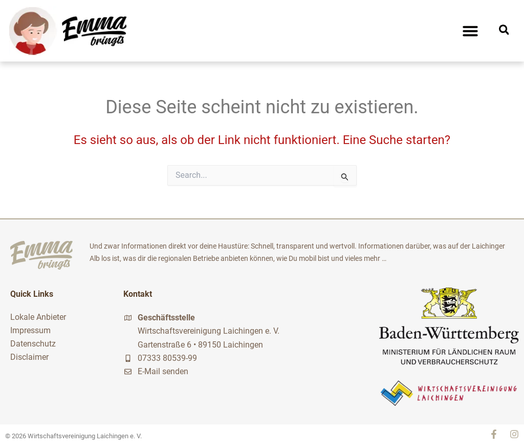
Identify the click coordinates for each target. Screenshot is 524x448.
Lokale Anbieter (38, 317)
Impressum (30, 330)
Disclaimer (29, 357)
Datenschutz (33, 344)
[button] (470, 30)
